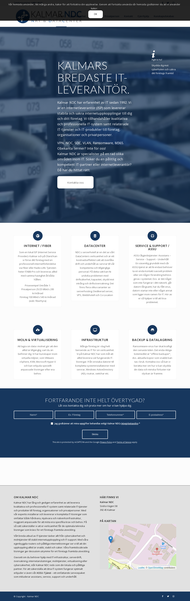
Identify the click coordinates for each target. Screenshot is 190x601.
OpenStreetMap (155, 568)
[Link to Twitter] (168, 596)
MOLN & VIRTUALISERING (38, 340)
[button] (110, 539)
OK (95, 14)
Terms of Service (124, 442)
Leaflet (141, 568)
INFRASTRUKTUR (95, 340)
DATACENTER (95, 245)
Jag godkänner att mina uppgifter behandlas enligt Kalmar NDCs (97, 423)
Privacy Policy (106, 442)
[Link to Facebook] (162, 596)
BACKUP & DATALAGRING (152, 340)
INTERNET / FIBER (37, 245)
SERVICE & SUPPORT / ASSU (152, 247)
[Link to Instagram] (173, 596)
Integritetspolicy (129, 423)
